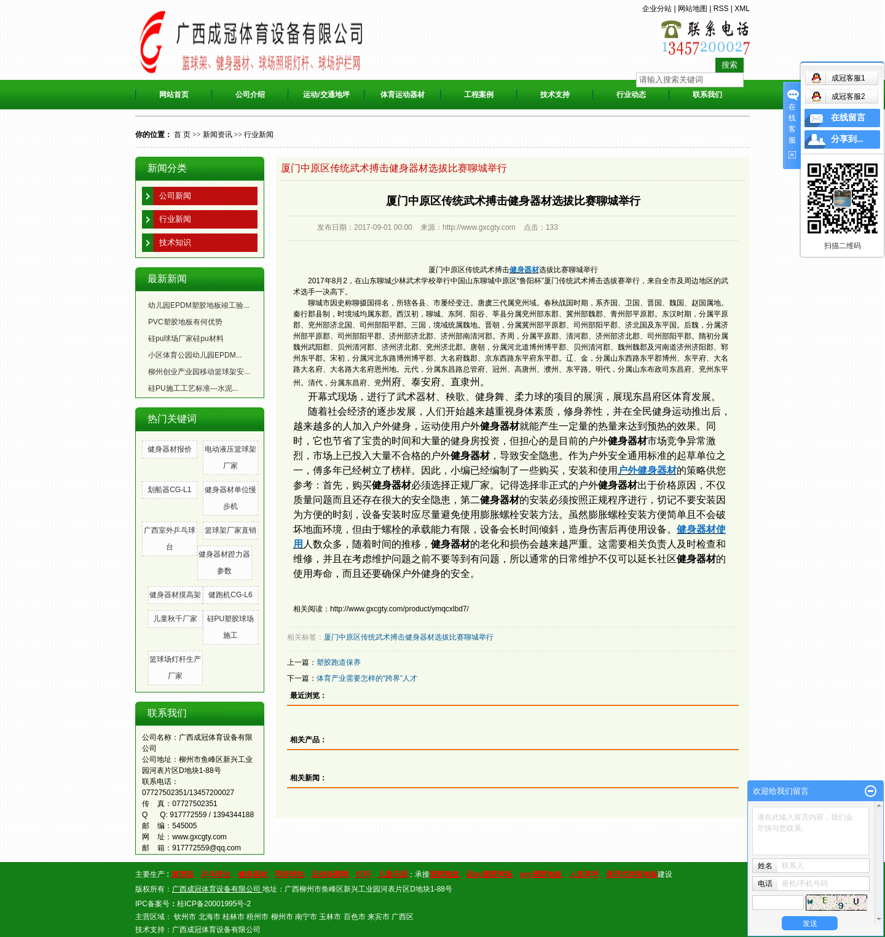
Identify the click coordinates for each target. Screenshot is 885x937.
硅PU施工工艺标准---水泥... (193, 388)
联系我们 (707, 94)
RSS (721, 8)
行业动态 (631, 94)
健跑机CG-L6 (230, 594)
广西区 (402, 916)
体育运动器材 (402, 94)
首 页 (182, 134)
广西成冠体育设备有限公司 (216, 929)
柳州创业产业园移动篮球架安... (199, 371)
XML (742, 8)
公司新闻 (175, 195)
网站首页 (174, 94)
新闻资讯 (217, 134)
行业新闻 (258, 134)
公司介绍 (250, 94)
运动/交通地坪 (326, 94)
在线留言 (848, 117)
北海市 (210, 916)
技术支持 (555, 94)
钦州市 (185, 916)
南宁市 (306, 916)
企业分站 (657, 8)
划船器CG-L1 (169, 489)
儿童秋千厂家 (175, 618)
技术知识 (175, 242)
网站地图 (692, 8)
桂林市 (233, 916)
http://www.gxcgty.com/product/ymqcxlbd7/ (399, 609)
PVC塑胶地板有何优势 (185, 322)
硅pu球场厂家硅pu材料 (186, 338)
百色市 (355, 916)
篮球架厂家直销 (230, 530)
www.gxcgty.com (199, 837)
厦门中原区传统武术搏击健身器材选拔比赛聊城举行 (409, 637)
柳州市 (282, 916)
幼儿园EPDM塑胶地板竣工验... (199, 305)
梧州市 (257, 916)
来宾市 (379, 916)
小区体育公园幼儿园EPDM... (195, 355)
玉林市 (330, 916)
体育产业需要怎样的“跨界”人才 (367, 678)
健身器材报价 (170, 449)
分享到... (847, 139)
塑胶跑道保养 (339, 662)
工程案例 (479, 94)
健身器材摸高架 (175, 594)
